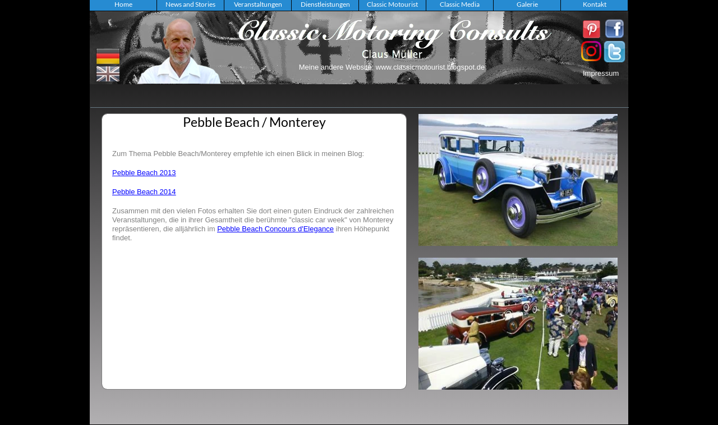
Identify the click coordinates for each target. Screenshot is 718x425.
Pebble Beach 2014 (144, 192)
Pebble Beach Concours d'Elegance (275, 229)
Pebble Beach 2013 (144, 172)
